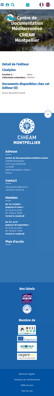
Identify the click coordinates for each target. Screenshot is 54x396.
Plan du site (27, 391)
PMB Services (27, 385)
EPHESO (31, 77)
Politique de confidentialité (27, 379)
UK (47, 4)
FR (40, 4)
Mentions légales (27, 374)
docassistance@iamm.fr (16, 187)
